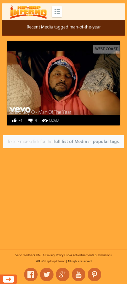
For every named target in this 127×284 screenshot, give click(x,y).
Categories (57, 11)
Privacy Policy (54, 255)
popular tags (106, 141)
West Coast (106, 49)
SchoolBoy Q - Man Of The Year (39, 112)
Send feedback (25, 255)
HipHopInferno (55, 261)
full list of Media (70, 141)
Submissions (103, 255)
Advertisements (83, 255)
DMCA (40, 255)
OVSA (68, 255)
